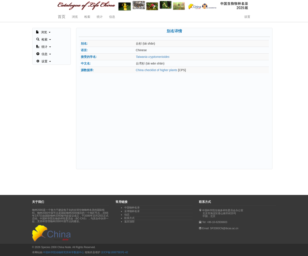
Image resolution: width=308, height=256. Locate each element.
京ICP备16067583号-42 (114, 252)
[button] (43, 31)
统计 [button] (100, 16)
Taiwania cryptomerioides (152, 56)
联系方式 (129, 218)
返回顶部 (129, 221)
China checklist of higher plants (156, 70)
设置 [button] (247, 16)
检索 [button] (87, 16)
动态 (126, 214)
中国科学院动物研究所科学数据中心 (63, 252)
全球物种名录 (132, 211)
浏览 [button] (75, 16)
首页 (61, 17)
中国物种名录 (132, 207)
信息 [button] (112, 16)
